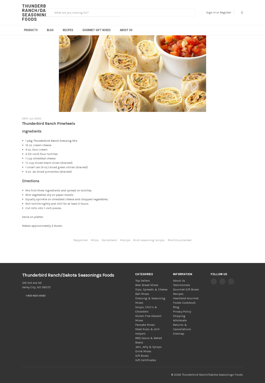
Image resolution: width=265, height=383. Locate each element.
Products (31, 30)
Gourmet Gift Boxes (96, 30)
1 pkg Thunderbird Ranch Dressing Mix (51, 136)
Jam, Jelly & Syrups (148, 342)
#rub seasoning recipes (149, 235)
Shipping (179, 311)
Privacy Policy (182, 307)
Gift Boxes (142, 351)
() (240, 12)
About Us (126, 30)
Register (225, 12)
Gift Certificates (145, 355)
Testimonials (181, 280)
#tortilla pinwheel (180, 235)
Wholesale (180, 316)
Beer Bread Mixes (146, 280)
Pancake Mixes (145, 320)
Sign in (211, 12)
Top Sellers (142, 276)
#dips (95, 235)
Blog (50, 30)
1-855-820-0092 (36, 291)
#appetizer (80, 235)
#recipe (125, 235)
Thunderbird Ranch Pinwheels (48, 119)
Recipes (68, 30)
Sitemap (178, 329)
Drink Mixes (143, 347)
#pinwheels (109, 235)
